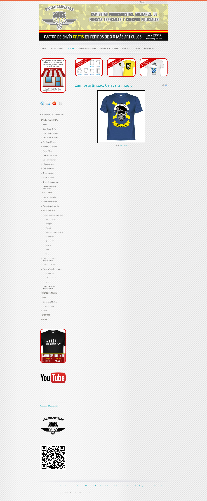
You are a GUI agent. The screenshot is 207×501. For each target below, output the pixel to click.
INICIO (44, 48)
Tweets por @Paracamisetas (49, 406)
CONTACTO (149, 48)
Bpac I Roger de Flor (49, 129)
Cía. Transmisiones (49, 160)
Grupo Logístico (48, 173)
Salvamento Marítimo (50, 302)
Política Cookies (105, 486)
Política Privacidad (90, 486)
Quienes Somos (64, 486)
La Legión (49, 224)
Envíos (116, 486)
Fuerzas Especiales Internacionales (49, 259)
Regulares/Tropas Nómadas (54, 232)
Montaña (48, 228)
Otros (47, 282)
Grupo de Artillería (49, 177)
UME (47, 249)
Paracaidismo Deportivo (51, 206)
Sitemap (44, 319)
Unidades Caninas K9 (50, 306)
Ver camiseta (124, 145)
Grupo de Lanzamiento (50, 182)
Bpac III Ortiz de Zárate (50, 138)
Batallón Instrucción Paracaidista (49, 187)
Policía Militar (47, 151)
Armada (48, 245)
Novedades (45, 315)
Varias (45, 311)
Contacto (163, 486)
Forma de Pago (139, 486)
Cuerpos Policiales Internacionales (49, 287)
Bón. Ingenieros (48, 164)
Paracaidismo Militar (50, 202)
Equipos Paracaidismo (50, 197)
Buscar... (142, 2)
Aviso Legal (76, 486)
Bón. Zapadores (48, 169)
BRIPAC (45, 124)
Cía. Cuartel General (49, 142)
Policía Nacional (50, 278)
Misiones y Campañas (49, 293)
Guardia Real (50, 236)
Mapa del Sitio (152, 486)
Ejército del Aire (50, 241)
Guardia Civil (49, 273)
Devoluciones (126, 486)
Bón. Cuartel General (50, 146)
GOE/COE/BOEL (51, 219)
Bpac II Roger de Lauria (50, 133)
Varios (48, 254)
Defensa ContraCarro (50, 155)
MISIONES (126, 48)
